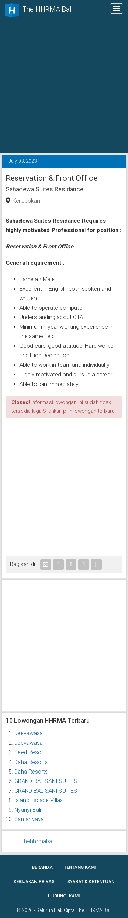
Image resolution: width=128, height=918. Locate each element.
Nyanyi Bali (27, 810)
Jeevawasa (28, 733)
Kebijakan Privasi (35, 881)
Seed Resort (29, 752)
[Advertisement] (64, 86)
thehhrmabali (38, 841)
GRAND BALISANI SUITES (45, 781)
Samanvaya (29, 819)
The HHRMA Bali (93, 910)
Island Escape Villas (38, 800)
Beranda (42, 867)
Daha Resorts (31, 762)
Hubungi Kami (64, 895)
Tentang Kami (80, 867)
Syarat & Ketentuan (91, 881)
